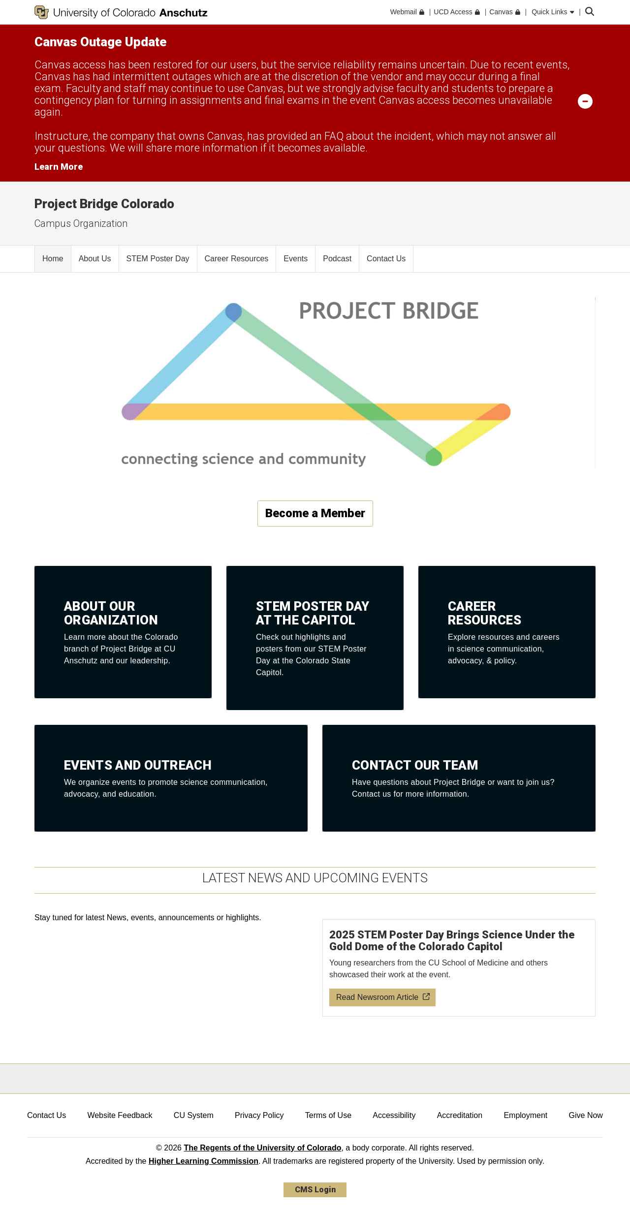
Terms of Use (328, 1115)
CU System (194, 1115)
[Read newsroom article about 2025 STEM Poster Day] (459, 968)
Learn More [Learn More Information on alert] (58, 166)
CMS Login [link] (315, 1189)
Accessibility (394, 1115)
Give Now (586, 1115)
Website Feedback (119, 1115)
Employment (525, 1115)
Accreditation (460, 1115)
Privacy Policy (259, 1115)
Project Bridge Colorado (104, 203)
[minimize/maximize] (585, 101)
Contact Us (46, 1115)
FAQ (334, 136)
